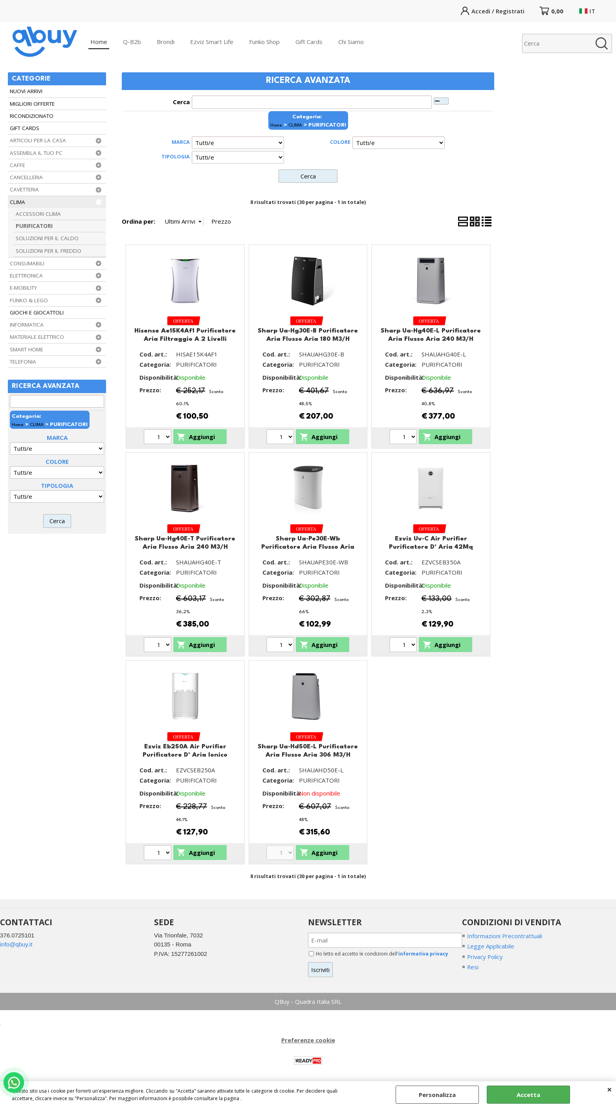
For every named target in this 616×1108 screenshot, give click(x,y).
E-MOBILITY (23, 287)
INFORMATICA (27, 324)
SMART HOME (26, 349)
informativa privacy (424, 953)
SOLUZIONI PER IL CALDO (47, 238)
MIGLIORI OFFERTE (32, 103)
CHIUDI (609, 1089)
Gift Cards (309, 42)
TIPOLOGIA (57, 485)
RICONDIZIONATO (31, 115)
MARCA (57, 437)
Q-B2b (132, 42)
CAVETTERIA (24, 189)
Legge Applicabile (490, 946)
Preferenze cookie (308, 1040)
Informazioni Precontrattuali (505, 936)
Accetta (528, 1095)
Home (98, 42)
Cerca (181, 102)
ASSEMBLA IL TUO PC (36, 152)
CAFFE (17, 165)
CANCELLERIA (26, 177)
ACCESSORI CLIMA (38, 213)
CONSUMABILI (27, 263)
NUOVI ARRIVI (26, 91)
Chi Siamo (351, 42)
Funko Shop (264, 42)
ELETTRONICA (26, 275)
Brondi (165, 42)
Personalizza (437, 1095)
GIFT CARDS (24, 128)
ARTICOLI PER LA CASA (38, 140)
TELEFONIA (23, 361)
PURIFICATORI (34, 226)
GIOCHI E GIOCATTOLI (37, 312)
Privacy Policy (485, 957)
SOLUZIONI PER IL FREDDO (48, 250)
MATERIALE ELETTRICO (37, 336)
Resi (473, 967)
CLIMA (17, 202)
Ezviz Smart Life (211, 42)
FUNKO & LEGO (29, 300)
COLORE (57, 461)
